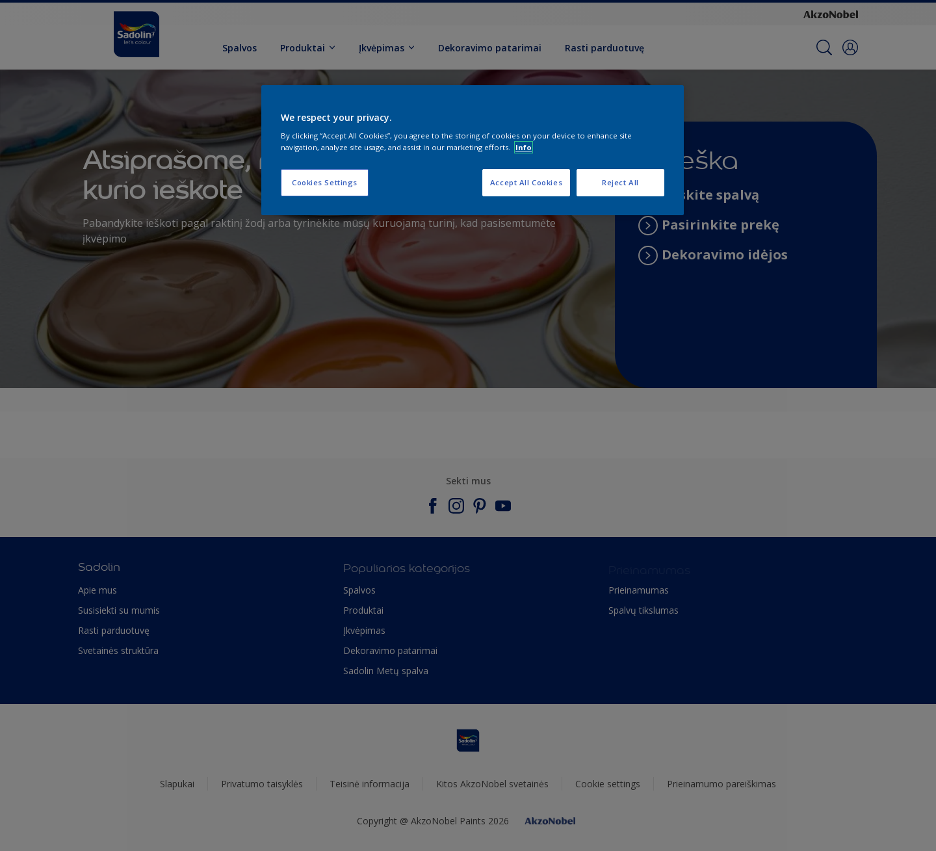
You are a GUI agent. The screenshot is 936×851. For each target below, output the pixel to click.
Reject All (620, 182)
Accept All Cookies (526, 182)
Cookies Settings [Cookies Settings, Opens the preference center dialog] (325, 182)
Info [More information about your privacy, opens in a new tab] (523, 147)
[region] (472, 150)
